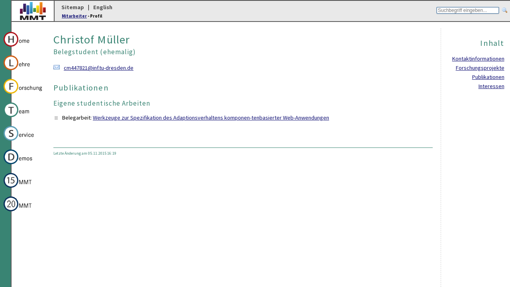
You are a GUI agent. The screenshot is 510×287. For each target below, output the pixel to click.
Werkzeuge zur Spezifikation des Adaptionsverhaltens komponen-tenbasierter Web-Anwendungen (211, 117)
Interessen (491, 86)
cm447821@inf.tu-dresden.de (98, 67)
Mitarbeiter (74, 16)
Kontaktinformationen (478, 58)
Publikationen (488, 77)
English (102, 7)
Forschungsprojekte (480, 67)
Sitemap (72, 7)
